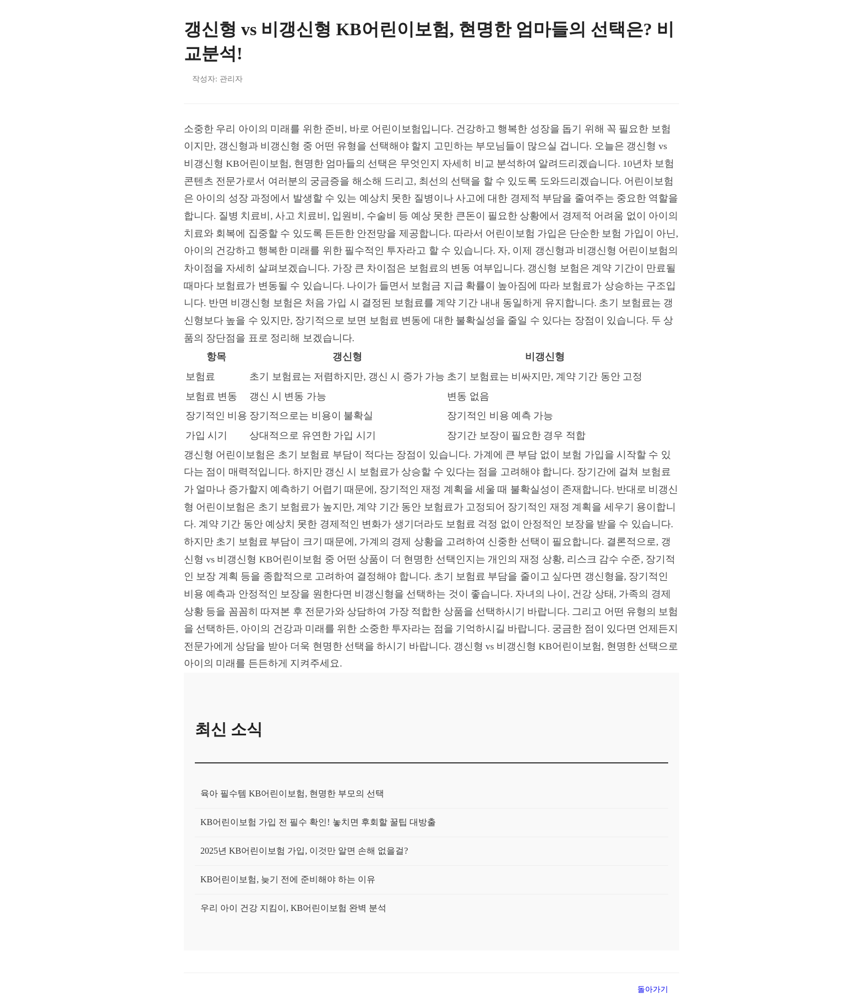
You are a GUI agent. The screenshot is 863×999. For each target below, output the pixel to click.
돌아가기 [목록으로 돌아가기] (652, 989)
